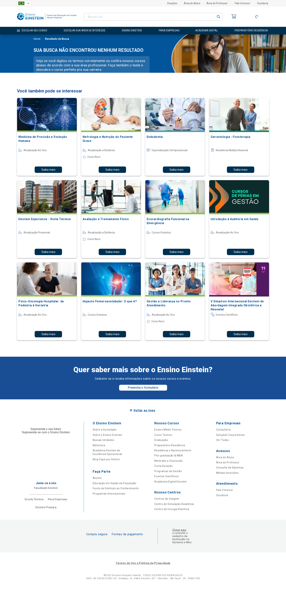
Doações (172, 3)
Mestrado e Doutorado (168, 460)
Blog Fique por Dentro (106, 459)
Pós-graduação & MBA (168, 455)
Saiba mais (48, 169)
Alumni (97, 477)
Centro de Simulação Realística (174, 504)
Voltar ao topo (144, 410)
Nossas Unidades (103, 440)
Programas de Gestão (168, 471)
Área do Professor (217, 3)
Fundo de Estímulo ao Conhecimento (116, 488)
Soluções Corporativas (230, 434)
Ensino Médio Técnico (168, 429)
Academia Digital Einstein (170, 481)
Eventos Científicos (166, 476)
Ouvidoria (262, 3)
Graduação (161, 440)
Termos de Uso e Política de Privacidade (143, 563)
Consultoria (223, 429)
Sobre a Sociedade (105, 429)
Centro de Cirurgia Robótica (171, 509)
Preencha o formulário (143, 387)
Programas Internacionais (109, 493)
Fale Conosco (242, 3)
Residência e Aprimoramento (172, 450)
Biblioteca (99, 445)
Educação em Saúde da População (114, 483)
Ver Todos (222, 440)
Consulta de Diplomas (230, 467)
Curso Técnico (163, 434)
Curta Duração (163, 465)
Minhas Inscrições (227, 472)
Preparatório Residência (169, 445)
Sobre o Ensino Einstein (107, 434)
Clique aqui (179, 529)
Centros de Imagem (166, 498)
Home (37, 39)
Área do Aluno (192, 3)
